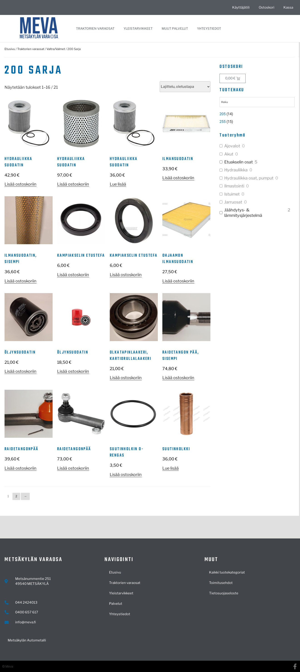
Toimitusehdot (221, 583)
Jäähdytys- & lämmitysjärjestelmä (243, 213)
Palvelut (115, 604)
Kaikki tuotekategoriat (227, 572)
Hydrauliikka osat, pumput (248, 178)
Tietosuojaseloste (223, 593)
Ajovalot (232, 145)
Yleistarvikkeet (138, 28)
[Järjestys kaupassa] (185, 86)
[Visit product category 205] (257, 114)
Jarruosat (233, 202)
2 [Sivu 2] (16, 496)
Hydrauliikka (236, 169)
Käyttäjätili (241, 7)
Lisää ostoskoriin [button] (21, 184)
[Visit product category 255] (257, 121)
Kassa (288, 7)
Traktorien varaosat (95, 28)
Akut (228, 154)
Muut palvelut (175, 28)
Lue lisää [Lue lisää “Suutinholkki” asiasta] (170, 468)
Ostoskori (266, 7)
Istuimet (232, 194)
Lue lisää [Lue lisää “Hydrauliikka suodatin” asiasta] (118, 184)
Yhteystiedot (209, 28)
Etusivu (10, 49)
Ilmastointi (234, 186)
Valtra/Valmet (55, 49)
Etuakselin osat (238, 162)
